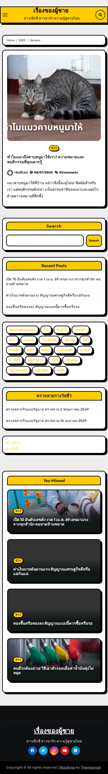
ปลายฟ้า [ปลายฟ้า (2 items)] (14, 349)
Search (54, 226)
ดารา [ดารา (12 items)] (12, 339)
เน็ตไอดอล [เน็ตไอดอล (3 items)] (72, 360)
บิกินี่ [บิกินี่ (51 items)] (85, 339)
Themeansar (91, 767)
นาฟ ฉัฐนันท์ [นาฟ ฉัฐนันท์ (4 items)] (49, 339)
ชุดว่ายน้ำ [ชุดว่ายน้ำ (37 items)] (80, 329)
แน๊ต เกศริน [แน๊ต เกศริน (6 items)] (41, 370)
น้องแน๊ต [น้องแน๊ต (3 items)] (69, 339)
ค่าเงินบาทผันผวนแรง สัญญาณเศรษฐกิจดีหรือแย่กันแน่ (48, 295)
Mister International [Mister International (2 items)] (22, 329)
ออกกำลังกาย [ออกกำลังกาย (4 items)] (35, 360)
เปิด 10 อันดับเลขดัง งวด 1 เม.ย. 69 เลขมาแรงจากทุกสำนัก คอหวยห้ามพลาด (50, 522)
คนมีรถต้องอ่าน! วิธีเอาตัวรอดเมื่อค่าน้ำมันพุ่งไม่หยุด (53, 671)
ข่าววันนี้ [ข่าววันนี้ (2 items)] (62, 329)
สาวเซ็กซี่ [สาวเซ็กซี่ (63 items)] (14, 360)
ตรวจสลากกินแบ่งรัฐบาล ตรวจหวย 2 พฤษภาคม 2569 (47, 409)
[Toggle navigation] (5, 14)
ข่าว (54, 148)
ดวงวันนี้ (12, 448)
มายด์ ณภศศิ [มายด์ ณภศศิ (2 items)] (64, 349)
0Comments (68, 172)
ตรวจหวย (13, 442)
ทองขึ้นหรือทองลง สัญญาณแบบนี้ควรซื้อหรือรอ (43, 307)
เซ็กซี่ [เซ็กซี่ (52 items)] (54, 360)
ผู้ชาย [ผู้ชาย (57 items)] (30, 349)
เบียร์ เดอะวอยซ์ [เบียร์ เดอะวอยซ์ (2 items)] (18, 370)
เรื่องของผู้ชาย (50, 10)
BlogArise (67, 767)
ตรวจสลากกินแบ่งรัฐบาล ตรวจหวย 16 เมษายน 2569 (46, 421)
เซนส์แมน (17, 172)
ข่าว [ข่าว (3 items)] (46, 329)
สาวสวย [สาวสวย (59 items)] (84, 349)
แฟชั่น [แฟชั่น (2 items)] (60, 370)
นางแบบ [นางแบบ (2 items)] (28, 339)
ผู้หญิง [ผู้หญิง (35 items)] (45, 349)
